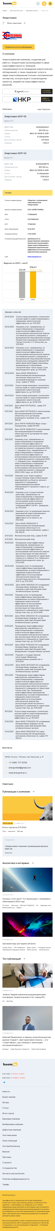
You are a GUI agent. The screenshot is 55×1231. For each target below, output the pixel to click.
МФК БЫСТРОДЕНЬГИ (27, 905)
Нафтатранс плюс (45, 905)
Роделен (19, 907)
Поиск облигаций (9, 1141)
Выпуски (6, 1152)
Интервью (5, 1049)
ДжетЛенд (10, 1001)
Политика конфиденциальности (15, 1179)
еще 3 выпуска (44, 109)
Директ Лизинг (31, 947)
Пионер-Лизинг (7, 947)
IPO (37, 905)
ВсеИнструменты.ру (8, 907)
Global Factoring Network (38, 1049)
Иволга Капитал (32, 949)
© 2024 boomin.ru (8, 1195)
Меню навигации (14, 23)
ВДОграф (20, 831)
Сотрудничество (9, 1168)
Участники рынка (9, 1135)
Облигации (14, 905)
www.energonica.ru (34, 257)
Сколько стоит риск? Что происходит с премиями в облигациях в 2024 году (26, 900)
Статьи (5, 1108)
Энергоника (44, 10)
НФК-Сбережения (19, 947)
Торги (4, 831)
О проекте (6, 1163)
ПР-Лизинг (5, 905)
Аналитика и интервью (15, 863)
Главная (4, 10)
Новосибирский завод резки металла (13, 949)
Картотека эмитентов (16, 10)
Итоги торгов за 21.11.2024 (14, 827)
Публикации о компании (16, 791)
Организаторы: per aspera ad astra (18, 943)
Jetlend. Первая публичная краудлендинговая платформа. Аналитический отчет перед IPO (24, 995)
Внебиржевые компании (12, 1124)
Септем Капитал (44, 949)
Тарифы (5, 1184)
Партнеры (6, 1157)
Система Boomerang (11, 1146)
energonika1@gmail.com (20, 767)
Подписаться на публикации (18, 47)
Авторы (5, 1102)
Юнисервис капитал (44, 947)
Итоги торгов (8, 823)
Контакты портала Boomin (13, 1173)
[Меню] (50, 3)
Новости (6, 1091)
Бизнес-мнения (8, 1097)
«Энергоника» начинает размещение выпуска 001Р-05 (26, 847)
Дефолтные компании (11, 1130)
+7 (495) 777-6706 (18, 762)
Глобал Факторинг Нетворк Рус (19, 1049)
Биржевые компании (32, 10)
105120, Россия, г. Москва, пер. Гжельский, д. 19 (24, 757)
